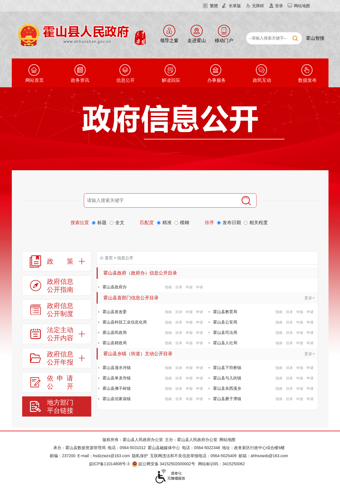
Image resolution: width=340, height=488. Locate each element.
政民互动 (262, 80)
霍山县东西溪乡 (227, 388)
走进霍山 (196, 40)
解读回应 (171, 80)
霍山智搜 (315, 38)
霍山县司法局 (225, 332)
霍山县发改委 (114, 311)
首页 (109, 258)
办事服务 (216, 80)
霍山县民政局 (114, 332)
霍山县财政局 (114, 343)
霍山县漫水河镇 (116, 367)
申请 (199, 287)
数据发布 (307, 80)
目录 (178, 287)
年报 (189, 287)
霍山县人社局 (225, 343)
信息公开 (125, 80)
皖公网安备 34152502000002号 (164, 463)
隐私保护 (140, 455)
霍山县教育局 (225, 311)
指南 (168, 287)
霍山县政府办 (114, 287)
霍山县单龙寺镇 (116, 378)
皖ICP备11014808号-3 (109, 463)
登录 (279, 5)
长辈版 (235, 5)
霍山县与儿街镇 (227, 378)
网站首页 (34, 80)
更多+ (309, 298)
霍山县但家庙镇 (116, 398)
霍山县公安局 (225, 322)
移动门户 (224, 40)
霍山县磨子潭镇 (227, 398)
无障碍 (258, 5)
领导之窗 (169, 40)
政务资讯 (80, 80)
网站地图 (302, 5)
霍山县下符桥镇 (227, 367)
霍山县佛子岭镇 (116, 388)
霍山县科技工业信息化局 (124, 322)
